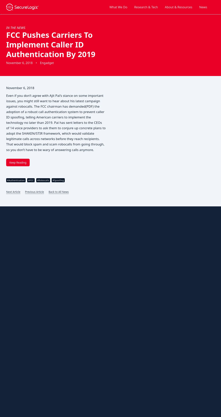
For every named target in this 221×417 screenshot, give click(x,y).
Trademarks (45, 390)
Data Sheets (15, 291)
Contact (159, 219)
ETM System (86, 345)
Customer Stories (18, 280)
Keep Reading (17, 162)
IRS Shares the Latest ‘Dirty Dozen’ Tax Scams (180, 302)
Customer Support (19, 285)
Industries (85, 300)
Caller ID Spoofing (90, 274)
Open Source (12, 390)
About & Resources (178, 7)
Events (12, 296)
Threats (83, 267)
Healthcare (85, 329)
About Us (13, 218)
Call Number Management (95, 236)
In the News (15, 27)
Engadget (47, 63)
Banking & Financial (91, 307)
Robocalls (84, 280)
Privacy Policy (29, 390)
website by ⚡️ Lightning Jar (20, 403)
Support (182, 219)
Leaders (13, 241)
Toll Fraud (85, 291)
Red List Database (90, 362)
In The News (157, 237)
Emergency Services (91, 312)
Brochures (14, 274)
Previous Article (34, 192)
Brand (11, 230)
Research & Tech (146, 7)
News (203, 7)
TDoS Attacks (87, 285)
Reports (12, 324)
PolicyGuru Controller (92, 356)
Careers (12, 236)
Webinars (13, 345)
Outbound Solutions (91, 218)
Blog (10, 269)
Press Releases (17, 318)
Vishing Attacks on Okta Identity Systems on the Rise (180, 262)
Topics (11, 334)
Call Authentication (90, 258)
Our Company (16, 225)
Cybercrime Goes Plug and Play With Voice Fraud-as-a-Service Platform (179, 248)
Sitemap (13, 329)
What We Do (118, 7)
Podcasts (13, 313)
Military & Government (93, 323)
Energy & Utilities (89, 318)
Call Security (86, 252)
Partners (13, 247)
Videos (12, 340)
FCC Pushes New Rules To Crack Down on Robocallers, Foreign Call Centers (178, 289)
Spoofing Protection (91, 230)
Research (13, 252)
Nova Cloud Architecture (93, 351)
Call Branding (87, 225)
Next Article (13, 192)
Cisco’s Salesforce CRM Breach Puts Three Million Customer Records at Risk (178, 275)
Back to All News (59, 192)
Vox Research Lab (89, 367)
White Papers (16, 351)
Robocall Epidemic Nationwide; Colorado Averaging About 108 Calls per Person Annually (181, 315)
